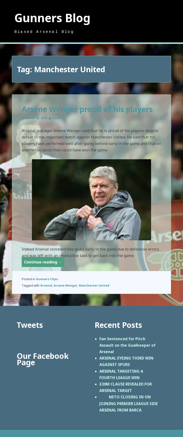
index (55, 118)
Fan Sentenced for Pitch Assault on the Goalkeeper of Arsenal (127, 345)
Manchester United (94, 285)
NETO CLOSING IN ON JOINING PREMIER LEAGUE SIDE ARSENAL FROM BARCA (128, 403)
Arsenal (46, 285)
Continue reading (44, 263)
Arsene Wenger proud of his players (87, 109)
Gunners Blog (52, 18)
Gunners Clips (47, 279)
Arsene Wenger (65, 285)
